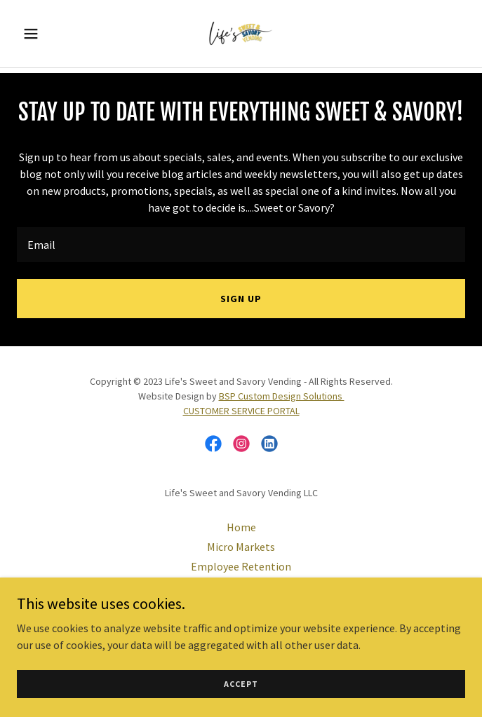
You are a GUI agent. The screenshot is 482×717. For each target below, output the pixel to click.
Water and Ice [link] (241, 606)
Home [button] (241, 527)
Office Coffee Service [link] (241, 586)
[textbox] (241, 244)
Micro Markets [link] (241, 547)
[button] (50, 34)
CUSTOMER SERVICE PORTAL (241, 410)
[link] (241, 34)
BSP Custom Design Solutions (281, 396)
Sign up (241, 298)
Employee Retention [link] (241, 566)
